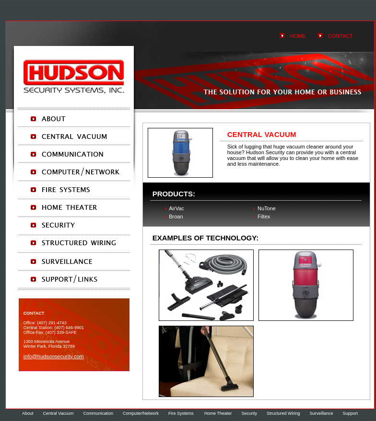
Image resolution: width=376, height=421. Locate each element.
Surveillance (321, 413)
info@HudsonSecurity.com (54, 356)
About (28, 413)
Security (249, 413)
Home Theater (218, 413)
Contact (340, 36)
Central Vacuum (58, 413)
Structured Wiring (283, 413)
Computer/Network (141, 413)
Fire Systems (181, 413)
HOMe (298, 36)
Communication (98, 413)
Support (350, 413)
